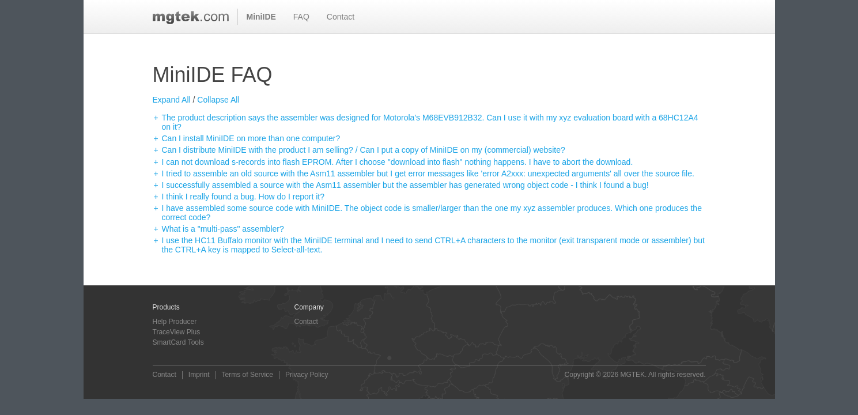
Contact (340, 16)
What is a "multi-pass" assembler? (223, 228)
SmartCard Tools (178, 342)
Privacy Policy (306, 375)
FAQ (301, 16)
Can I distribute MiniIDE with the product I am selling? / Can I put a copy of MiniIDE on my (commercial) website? (363, 149)
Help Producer (175, 322)
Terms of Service (247, 375)
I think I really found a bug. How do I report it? (243, 196)
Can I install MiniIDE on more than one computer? (251, 138)
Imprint (199, 375)
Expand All (172, 99)
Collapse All (218, 99)
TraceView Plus (177, 332)
